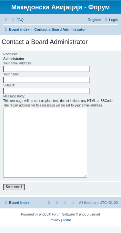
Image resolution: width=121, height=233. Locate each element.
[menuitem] (17, 20)
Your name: (11, 74)
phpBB (44, 214)
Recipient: (10, 54)
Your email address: (17, 63)
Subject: (9, 85)
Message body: (14, 96)
